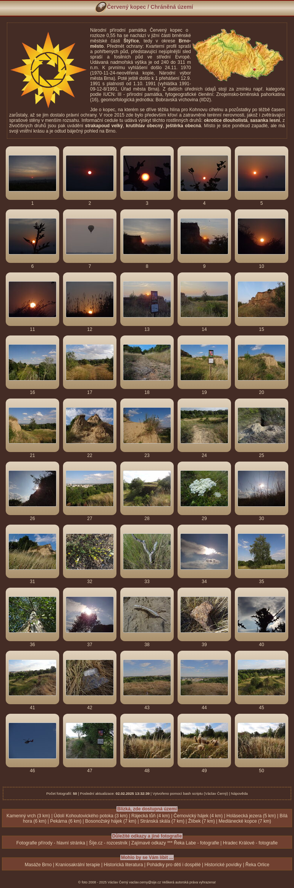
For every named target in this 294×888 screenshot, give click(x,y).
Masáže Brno (38, 864)
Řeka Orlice (258, 864)
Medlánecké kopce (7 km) (245, 821)
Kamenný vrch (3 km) (28, 815)
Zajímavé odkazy (148, 843)
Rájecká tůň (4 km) (150, 815)
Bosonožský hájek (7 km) (110, 821)
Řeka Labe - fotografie (196, 843)
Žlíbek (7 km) (201, 821)
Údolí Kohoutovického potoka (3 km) (91, 815)
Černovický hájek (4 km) (198, 815)
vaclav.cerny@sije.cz (145, 882)
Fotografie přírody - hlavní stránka (50, 843)
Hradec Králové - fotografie (250, 843)
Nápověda (239, 793)
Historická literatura (123, 864)
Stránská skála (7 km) (162, 821)
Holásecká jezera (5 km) (251, 815)
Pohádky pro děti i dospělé (173, 864)
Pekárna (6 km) (65, 821)
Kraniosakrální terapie (77, 864)
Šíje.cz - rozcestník (108, 843)
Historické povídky (222, 864)
